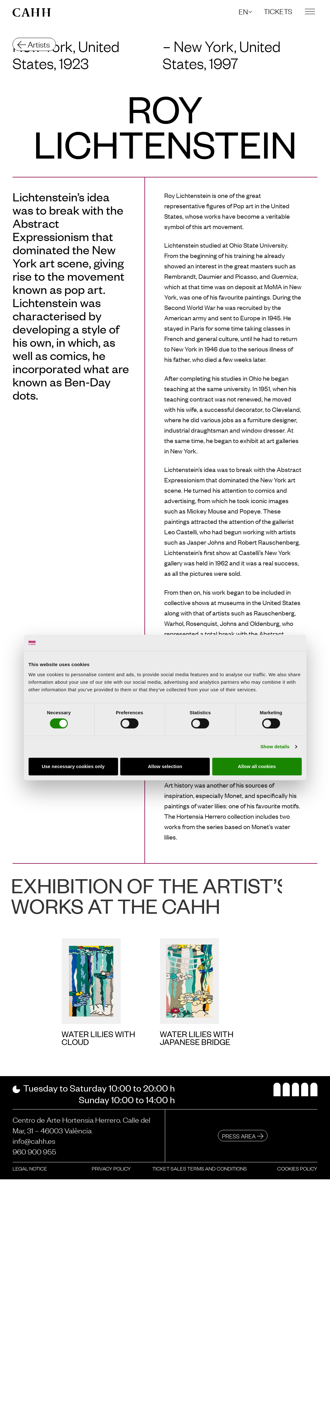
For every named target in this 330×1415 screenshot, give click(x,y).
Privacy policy (111, 1168)
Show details (274, 746)
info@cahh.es (34, 1140)
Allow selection (165, 766)
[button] (244, 11)
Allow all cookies (257, 766)
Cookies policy (297, 1168)
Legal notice (30, 1168)
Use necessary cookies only (73, 766)
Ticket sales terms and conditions (199, 1168)
